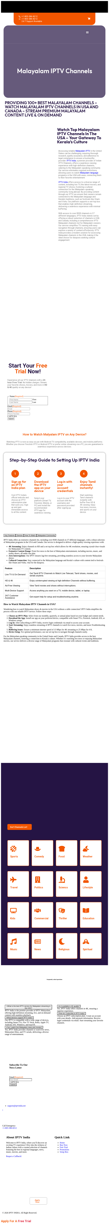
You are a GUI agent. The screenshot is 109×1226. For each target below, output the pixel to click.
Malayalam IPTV (82, 151)
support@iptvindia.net (16, 1106)
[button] (64, 6)
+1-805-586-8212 (9, 1128)
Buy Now (64, 1145)
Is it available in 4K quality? (69, 1006)
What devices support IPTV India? (19, 1018)
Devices (20, 535)
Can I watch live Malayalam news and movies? (24, 1027)
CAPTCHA (12, 416)
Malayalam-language (89, 173)
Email (14, 406)
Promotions (64, 1150)
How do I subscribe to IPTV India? (71, 1013)
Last (34, 402)
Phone (14, 411)
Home (62, 1143)
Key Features (10, 535)
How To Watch (30, 535)
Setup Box (64, 1152)
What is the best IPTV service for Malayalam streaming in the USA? (28, 1007)
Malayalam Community (46, 535)
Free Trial (64, 1147)
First (34, 399)
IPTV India (71, 160)
